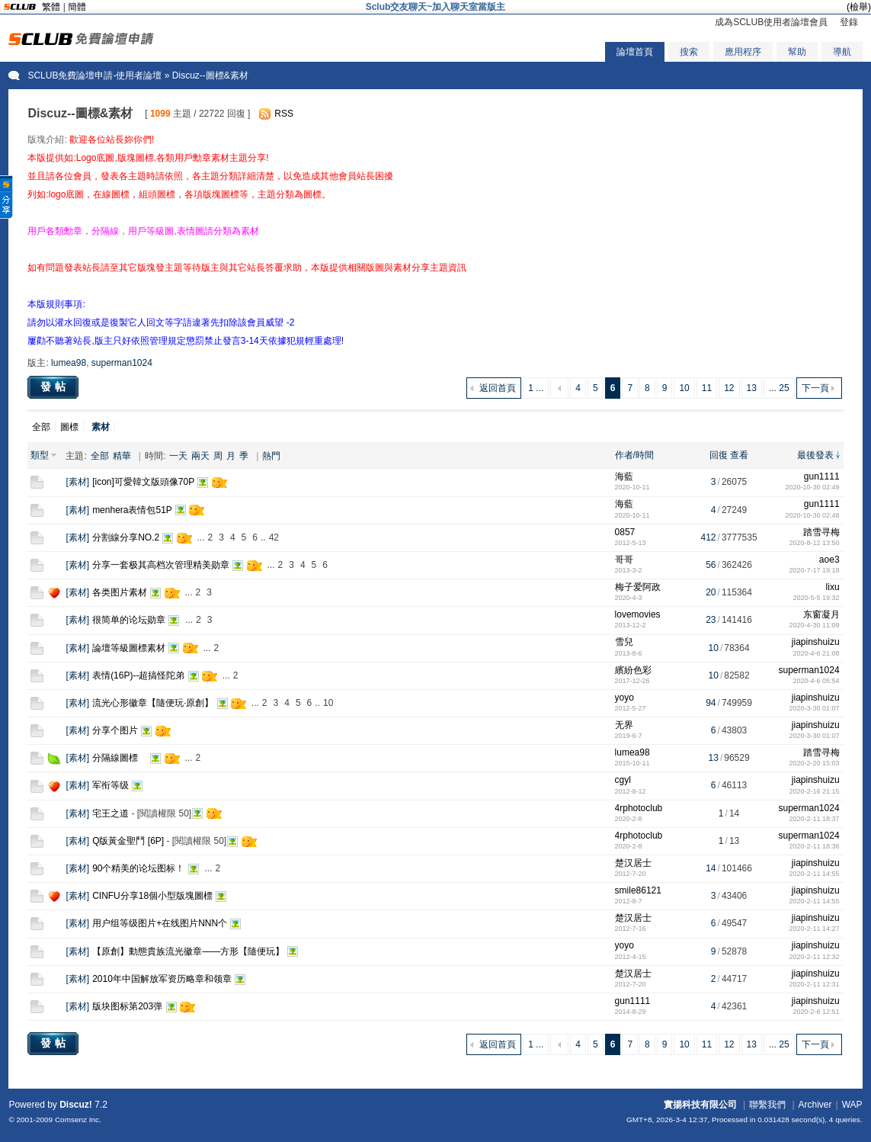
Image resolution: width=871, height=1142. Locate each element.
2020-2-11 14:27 (814, 928)
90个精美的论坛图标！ (138, 868)
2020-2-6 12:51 (816, 1011)
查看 (739, 455)
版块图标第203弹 (127, 1006)
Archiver (815, 1104)
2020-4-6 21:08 (816, 653)
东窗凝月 (821, 614)
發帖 (54, 386)
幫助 (797, 52)
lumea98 (68, 363)
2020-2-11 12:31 (814, 984)
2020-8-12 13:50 (814, 543)
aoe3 (829, 559)
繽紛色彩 (633, 670)
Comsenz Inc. (78, 1119)
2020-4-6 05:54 (816, 681)
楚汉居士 (633, 863)
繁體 (51, 7)
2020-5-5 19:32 (816, 597)
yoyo (624, 697)
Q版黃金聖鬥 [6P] (128, 841)
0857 (625, 532)
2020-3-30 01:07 (814, 708)
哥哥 (624, 559)
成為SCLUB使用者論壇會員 (771, 22)
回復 (718, 455)
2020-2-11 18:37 (814, 819)
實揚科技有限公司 (700, 1104)
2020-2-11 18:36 (814, 846)
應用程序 (743, 52)
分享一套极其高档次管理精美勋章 (160, 565)
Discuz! (75, 1104)
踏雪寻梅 (821, 532)
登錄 (849, 22)
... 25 (779, 388)
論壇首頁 (634, 52)
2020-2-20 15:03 (814, 763)
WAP (852, 1104)
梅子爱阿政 (638, 587)
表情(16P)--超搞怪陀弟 (138, 675)
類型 (39, 455)
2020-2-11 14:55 (814, 873)
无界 (624, 725)
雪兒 (624, 642)
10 (684, 388)
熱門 (271, 456)
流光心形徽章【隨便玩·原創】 (152, 703)
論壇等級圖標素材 (128, 648)
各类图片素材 (119, 592)
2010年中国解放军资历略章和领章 (162, 979)
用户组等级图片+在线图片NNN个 (159, 923)
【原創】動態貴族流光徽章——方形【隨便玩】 (188, 951)
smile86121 (638, 890)
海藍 (624, 476)
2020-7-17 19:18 (814, 570)
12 (729, 388)
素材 (78, 481)
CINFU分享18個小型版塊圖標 (152, 895)
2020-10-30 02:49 (813, 487)
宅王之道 (110, 813)
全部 (41, 427)
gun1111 (822, 476)
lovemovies (638, 614)
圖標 (69, 427)
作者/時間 (634, 455)
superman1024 (121, 363)
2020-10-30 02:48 (813, 515)
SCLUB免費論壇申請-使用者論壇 (94, 75)
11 (707, 388)
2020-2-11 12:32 (814, 957)
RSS (283, 113)
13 (752, 388)
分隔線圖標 (119, 757)
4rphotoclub (639, 808)
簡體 (77, 7)
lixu (833, 587)
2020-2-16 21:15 (814, 791)
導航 (842, 52)
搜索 (689, 52)
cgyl (623, 780)
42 (274, 537)
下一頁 (815, 388)
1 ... (535, 388)
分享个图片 (115, 730)
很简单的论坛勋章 (128, 619)
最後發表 (815, 455)
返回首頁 (497, 388)
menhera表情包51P (132, 510)
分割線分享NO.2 (125, 537)
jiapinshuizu (816, 642)
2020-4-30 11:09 (814, 625)
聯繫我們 (767, 1104)
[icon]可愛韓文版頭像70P (143, 481)
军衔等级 (110, 785)
